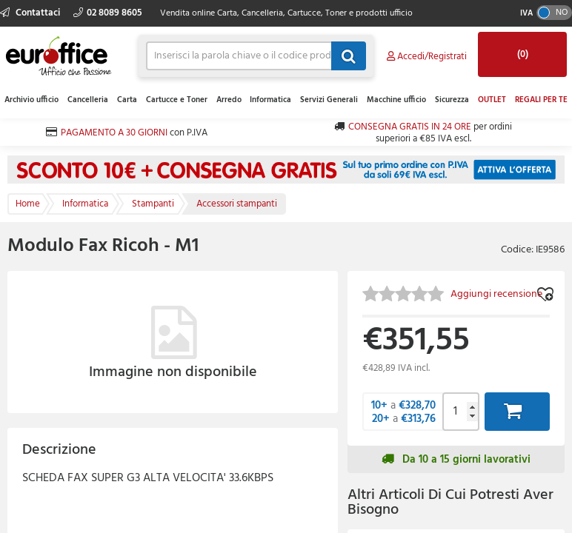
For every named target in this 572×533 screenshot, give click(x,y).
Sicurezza (452, 100)
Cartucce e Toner (176, 100)
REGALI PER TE (541, 100)
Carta (127, 100)
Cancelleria (87, 100)
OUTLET (492, 100)
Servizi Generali (329, 100)
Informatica (270, 100)
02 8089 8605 (107, 13)
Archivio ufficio (31, 100)
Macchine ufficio (396, 100)
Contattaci (31, 13)
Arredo (229, 100)
